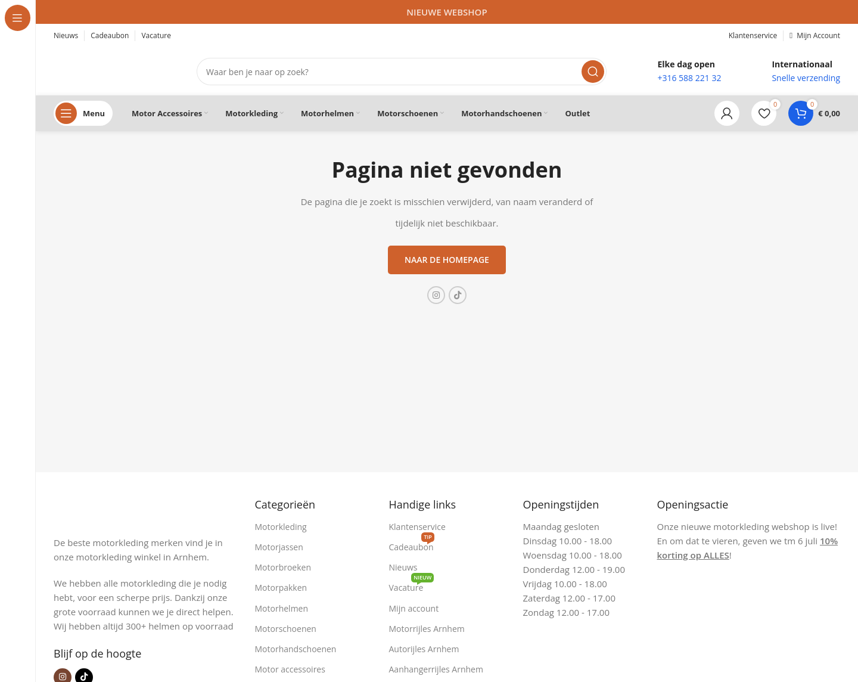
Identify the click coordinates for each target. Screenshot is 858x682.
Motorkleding (281, 526)
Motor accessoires (290, 669)
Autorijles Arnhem (424, 649)
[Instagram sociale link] (436, 295)
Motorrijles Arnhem (427, 628)
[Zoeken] (402, 71)
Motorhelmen (282, 608)
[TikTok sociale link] (458, 295)
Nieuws (403, 567)
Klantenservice (417, 526)
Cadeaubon (411, 545)
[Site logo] (113, 70)
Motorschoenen (285, 628)
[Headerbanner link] (447, 12)
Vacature (411, 585)
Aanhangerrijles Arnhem (436, 669)
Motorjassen (279, 547)
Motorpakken (281, 587)
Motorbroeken (283, 567)
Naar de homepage (447, 259)
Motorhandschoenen (296, 649)
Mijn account (414, 608)
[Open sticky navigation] (83, 113)
